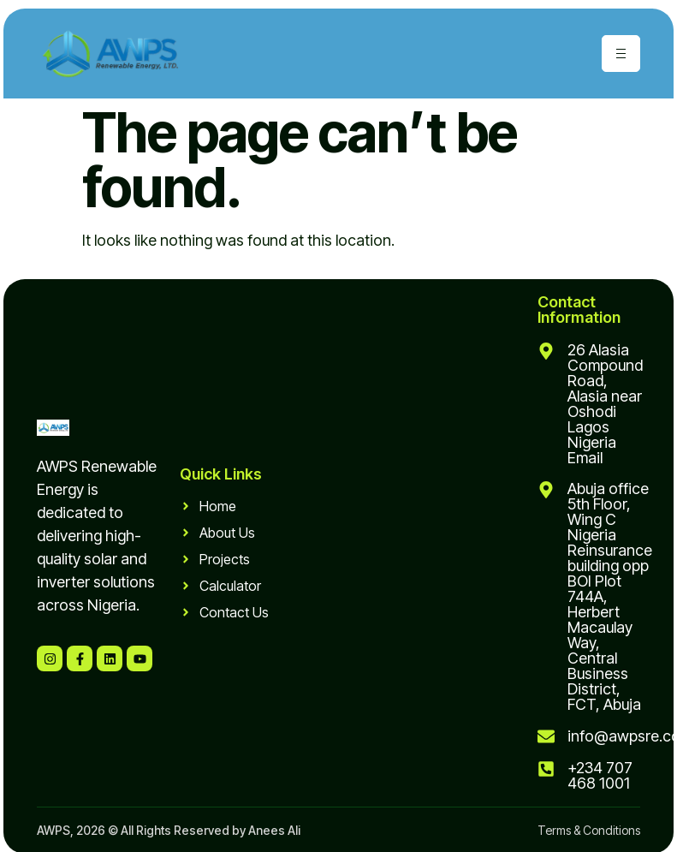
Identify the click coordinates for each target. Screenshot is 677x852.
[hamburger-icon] (621, 53)
